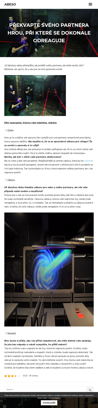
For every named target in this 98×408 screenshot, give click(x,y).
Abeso (10, 4)
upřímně (88, 161)
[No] (94, 400)
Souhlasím (49, 403)
